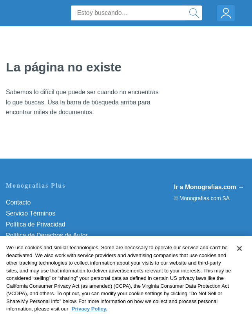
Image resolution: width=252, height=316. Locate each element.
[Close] (239, 251)
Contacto (18, 202)
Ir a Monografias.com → (209, 187)
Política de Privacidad (35, 224)
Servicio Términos (30, 213)
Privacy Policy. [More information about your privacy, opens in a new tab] (89, 311)
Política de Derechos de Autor (47, 235)
